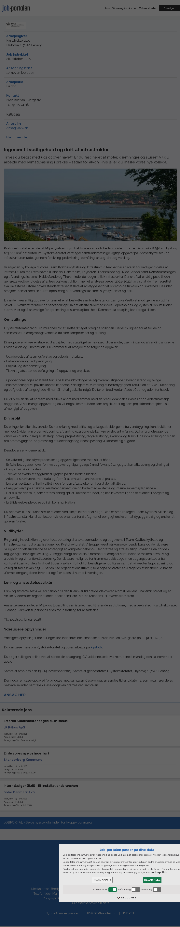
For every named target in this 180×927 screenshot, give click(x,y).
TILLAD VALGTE (102, 879)
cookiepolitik (159, 872)
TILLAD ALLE (152, 879)
